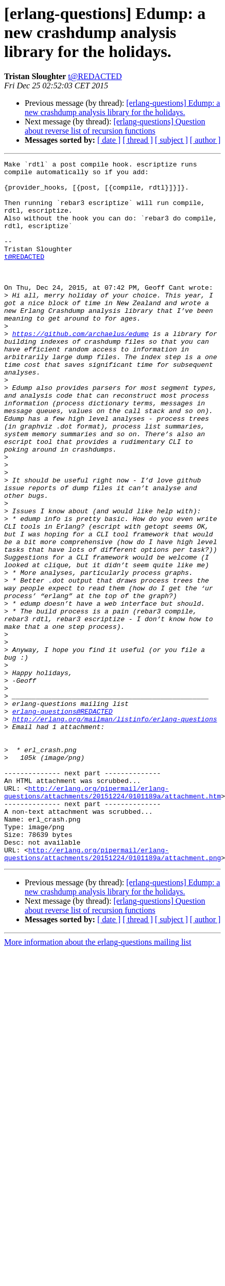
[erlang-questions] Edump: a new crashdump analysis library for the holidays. (122, 108)
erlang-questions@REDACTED (62, 822)
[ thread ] (138, 140)
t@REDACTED (95, 76)
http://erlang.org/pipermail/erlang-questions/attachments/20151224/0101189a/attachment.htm (112, 919)
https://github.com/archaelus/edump (80, 369)
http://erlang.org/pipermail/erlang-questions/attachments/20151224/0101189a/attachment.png (112, 993)
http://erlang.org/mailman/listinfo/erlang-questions (114, 831)
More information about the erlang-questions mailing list (97, 1082)
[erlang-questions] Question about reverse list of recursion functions (115, 126)
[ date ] (108, 140)
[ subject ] (171, 140)
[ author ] (205, 140)
